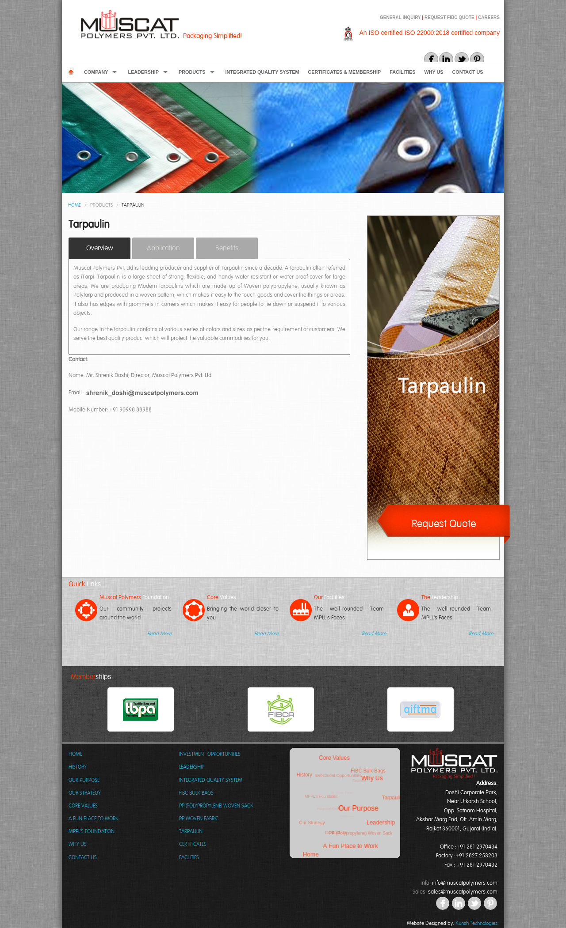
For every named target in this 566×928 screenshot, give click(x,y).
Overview (99, 248)
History (78, 766)
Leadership (143, 72)
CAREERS (489, 17)
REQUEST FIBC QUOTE (449, 17)
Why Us (434, 72)
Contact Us (467, 72)
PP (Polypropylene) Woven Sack (216, 805)
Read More (159, 633)
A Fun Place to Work (94, 818)
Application (163, 248)
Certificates (193, 844)
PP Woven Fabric (198, 818)
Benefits (226, 248)
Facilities (402, 72)
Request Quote (444, 523)
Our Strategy (85, 792)
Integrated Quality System (262, 72)
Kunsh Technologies (476, 923)
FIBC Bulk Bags (196, 792)
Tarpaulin (133, 205)
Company (96, 72)
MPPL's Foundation (92, 831)
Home (74, 205)
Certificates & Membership (344, 72)
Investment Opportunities (210, 754)
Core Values (83, 805)
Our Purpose (84, 780)
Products (192, 72)
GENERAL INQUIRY (401, 17)
